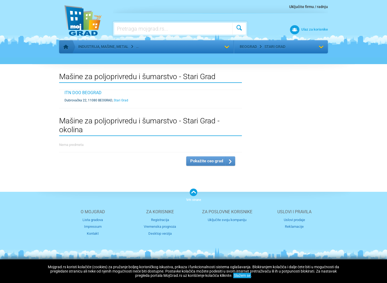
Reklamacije (294, 227)
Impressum (93, 227)
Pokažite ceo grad (206, 161)
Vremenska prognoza (160, 227)
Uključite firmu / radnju (308, 7)
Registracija (160, 220)
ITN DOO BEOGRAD (83, 92)
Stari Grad (274, 47)
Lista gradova (93, 220)
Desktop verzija (160, 233)
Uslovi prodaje (294, 220)
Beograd (248, 47)
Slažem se (242, 275)
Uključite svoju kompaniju (227, 220)
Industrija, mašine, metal (103, 47)
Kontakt (93, 233)
